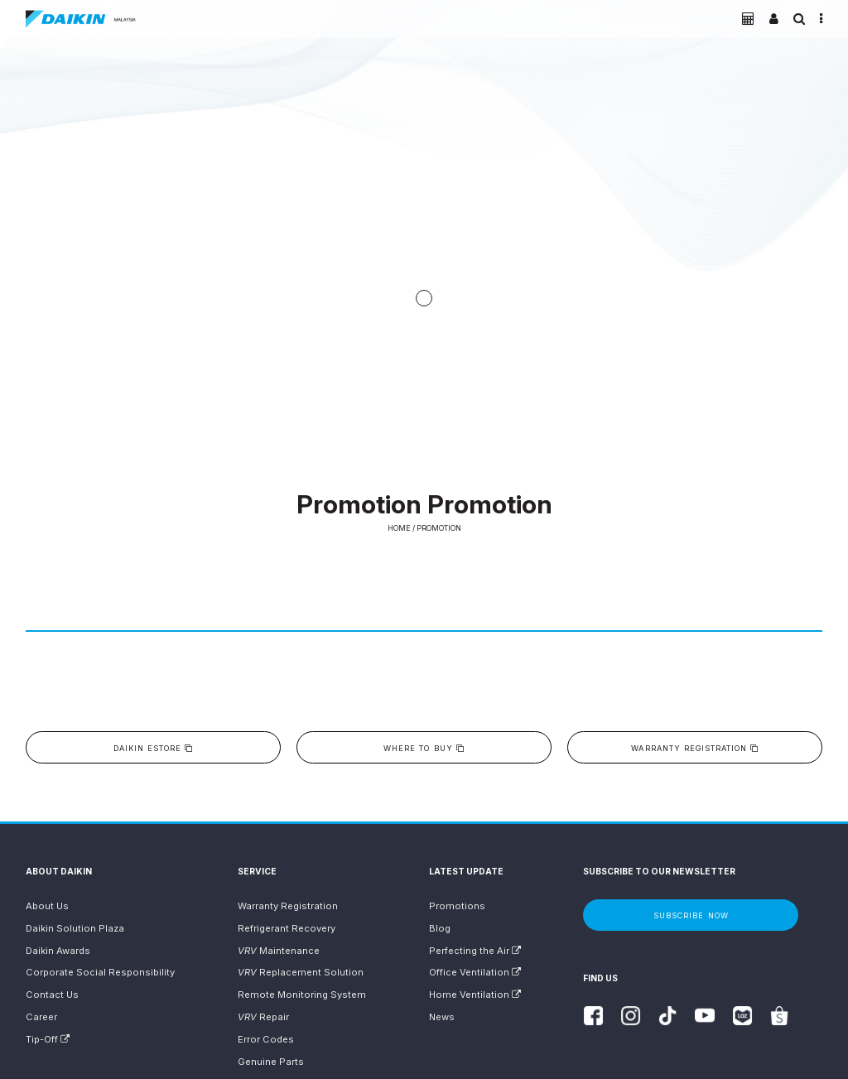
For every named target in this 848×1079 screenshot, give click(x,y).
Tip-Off (48, 1039)
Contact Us (52, 994)
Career (41, 1017)
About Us (47, 906)
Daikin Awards (58, 950)
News (442, 1017)
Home (399, 528)
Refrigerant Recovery (286, 928)
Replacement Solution (301, 972)
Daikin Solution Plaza (75, 928)
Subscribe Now (690, 915)
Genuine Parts (271, 1061)
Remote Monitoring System (302, 994)
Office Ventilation (475, 972)
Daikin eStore (153, 748)
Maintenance (279, 950)
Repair (263, 1017)
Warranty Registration (695, 748)
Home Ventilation (475, 994)
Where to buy (423, 748)
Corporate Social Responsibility (100, 972)
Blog (439, 928)
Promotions (457, 906)
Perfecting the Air (475, 950)
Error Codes (266, 1039)
